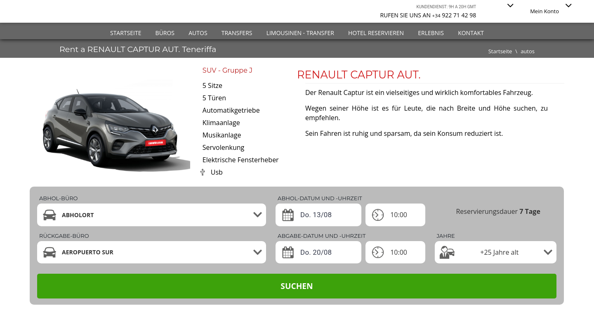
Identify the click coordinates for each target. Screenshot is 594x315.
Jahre (446, 235)
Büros (165, 33)
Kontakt (471, 33)
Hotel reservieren (376, 33)
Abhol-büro (58, 198)
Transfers (237, 33)
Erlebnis (431, 33)
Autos (198, 33)
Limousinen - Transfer (300, 33)
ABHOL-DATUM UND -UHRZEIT (320, 198)
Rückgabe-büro (64, 235)
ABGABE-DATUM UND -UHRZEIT (321, 235)
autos (528, 51)
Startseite (125, 33)
